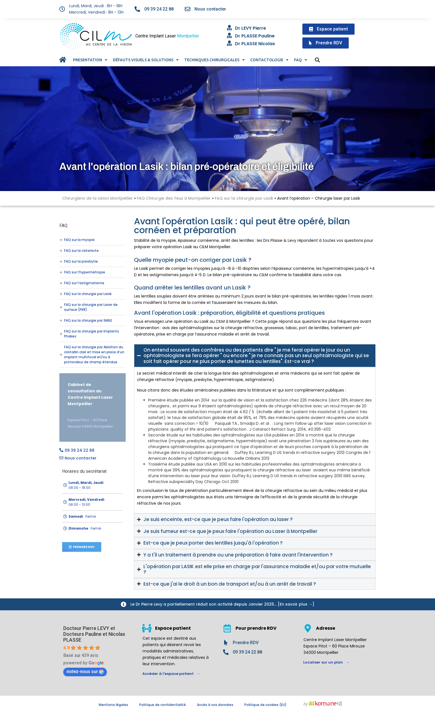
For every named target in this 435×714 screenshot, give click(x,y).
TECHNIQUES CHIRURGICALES (214, 60)
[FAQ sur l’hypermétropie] (60, 272)
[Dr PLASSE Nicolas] (229, 43)
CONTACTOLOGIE (269, 60)
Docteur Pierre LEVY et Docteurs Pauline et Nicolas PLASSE (94, 634)
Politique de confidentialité (162, 704)
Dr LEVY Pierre (250, 28)
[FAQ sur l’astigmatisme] (60, 283)
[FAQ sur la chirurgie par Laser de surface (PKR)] (60, 307)
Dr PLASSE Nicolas (255, 43)
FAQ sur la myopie (79, 239)
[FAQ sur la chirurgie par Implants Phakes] (60, 333)
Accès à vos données (215, 704)
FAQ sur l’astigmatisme (84, 283)
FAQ (300, 60)
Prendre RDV (246, 642)
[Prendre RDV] (226, 643)
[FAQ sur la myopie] (60, 239)
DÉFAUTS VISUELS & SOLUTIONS (146, 60)
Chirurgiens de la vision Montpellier (97, 198)
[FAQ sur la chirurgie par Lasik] (60, 294)
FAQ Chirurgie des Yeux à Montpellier (174, 198)
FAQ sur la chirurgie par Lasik (244, 198)
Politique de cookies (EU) (265, 704)
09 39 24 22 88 (159, 9)
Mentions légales (113, 704)
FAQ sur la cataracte (81, 250)
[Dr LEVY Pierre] (229, 28)
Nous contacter (210, 9)
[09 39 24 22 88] (137, 9)
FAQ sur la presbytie (81, 261)
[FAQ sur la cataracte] (60, 250)
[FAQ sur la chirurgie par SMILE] (60, 320)
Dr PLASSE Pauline (255, 36)
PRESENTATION (90, 60)
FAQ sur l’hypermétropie (84, 272)
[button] (317, 60)
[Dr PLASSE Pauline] (229, 35)
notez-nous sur (85, 671)
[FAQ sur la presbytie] (60, 261)
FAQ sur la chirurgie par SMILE (88, 320)
